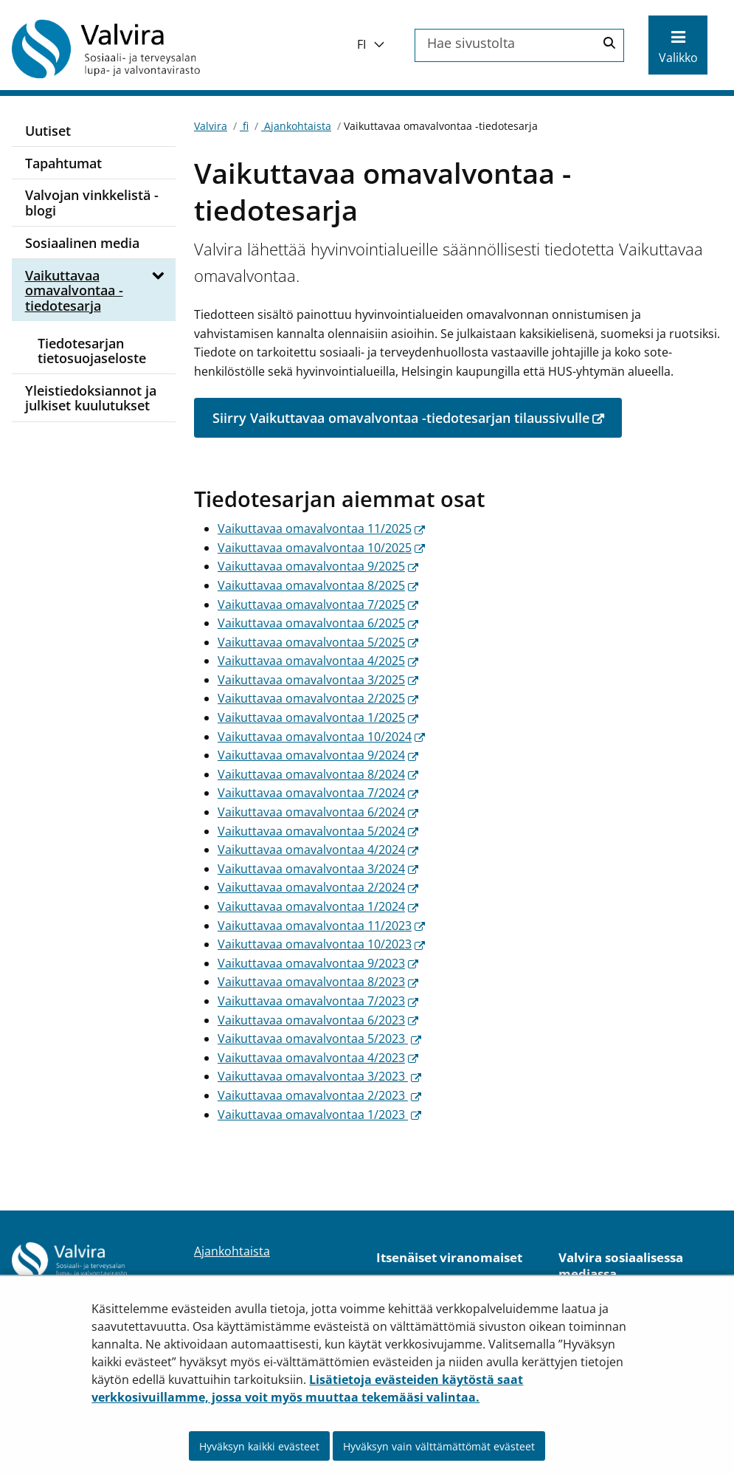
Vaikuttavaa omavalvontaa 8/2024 (318, 774)
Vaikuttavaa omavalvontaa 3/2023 (319, 1076)
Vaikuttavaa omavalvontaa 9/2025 (318, 566)
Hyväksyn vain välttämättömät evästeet (439, 1446)
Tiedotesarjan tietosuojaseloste (92, 351)
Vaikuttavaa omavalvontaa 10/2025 (321, 548)
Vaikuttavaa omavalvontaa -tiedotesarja (74, 290)
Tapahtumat (63, 163)
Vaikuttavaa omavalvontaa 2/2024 (318, 887)
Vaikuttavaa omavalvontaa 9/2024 (318, 755)
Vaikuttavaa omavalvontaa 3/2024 (318, 869)
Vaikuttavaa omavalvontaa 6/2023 (318, 1020)
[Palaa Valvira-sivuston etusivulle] (130, 48)
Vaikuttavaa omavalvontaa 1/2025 (318, 717)
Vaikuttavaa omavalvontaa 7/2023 (318, 1001)
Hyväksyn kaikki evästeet (259, 1446)
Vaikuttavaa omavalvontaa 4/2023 (318, 1058)
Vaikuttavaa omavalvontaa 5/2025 (318, 642)
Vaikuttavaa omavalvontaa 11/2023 (321, 925)
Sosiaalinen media (82, 243)
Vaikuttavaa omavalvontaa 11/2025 (321, 528)
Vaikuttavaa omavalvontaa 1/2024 (318, 906)
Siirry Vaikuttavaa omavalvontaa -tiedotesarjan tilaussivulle (417, 417)
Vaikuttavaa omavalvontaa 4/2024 (318, 849)
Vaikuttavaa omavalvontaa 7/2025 (318, 604)
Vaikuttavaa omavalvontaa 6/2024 (318, 812)
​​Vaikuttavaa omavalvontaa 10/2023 (321, 944)
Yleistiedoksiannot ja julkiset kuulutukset (90, 398)
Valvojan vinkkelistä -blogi (92, 202)
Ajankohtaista (296, 126)
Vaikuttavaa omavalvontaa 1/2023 (319, 1114)
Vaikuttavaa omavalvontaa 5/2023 (319, 1038)
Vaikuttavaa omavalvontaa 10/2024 (321, 737)
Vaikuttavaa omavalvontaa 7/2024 (318, 793)
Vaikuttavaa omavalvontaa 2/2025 (318, 698)
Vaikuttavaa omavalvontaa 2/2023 (319, 1095)
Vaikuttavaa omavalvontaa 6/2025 (318, 623)
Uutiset (48, 131)
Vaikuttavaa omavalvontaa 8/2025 (318, 585)
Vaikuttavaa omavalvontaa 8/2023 (318, 982)
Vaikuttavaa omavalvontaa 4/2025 (318, 660)
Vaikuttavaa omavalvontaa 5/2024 (318, 831)
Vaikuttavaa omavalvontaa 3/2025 (318, 680)
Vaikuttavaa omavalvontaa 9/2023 (318, 963)
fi (244, 126)
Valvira (210, 126)
